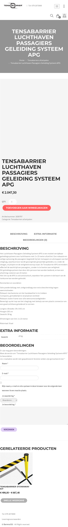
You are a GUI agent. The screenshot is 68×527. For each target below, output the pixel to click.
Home (21, 60)
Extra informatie (45, 233)
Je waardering (8, 396)
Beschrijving (18, 233)
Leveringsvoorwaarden (11, 519)
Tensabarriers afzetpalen (38, 60)
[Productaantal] (13, 201)
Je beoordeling (9, 404)
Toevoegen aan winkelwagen (26, 207)
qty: (4, 201)
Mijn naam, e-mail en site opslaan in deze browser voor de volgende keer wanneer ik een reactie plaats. (32, 388)
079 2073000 (37, 5)
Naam (5, 363)
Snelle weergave (14, 500)
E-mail (5, 373)
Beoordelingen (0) (35, 240)
